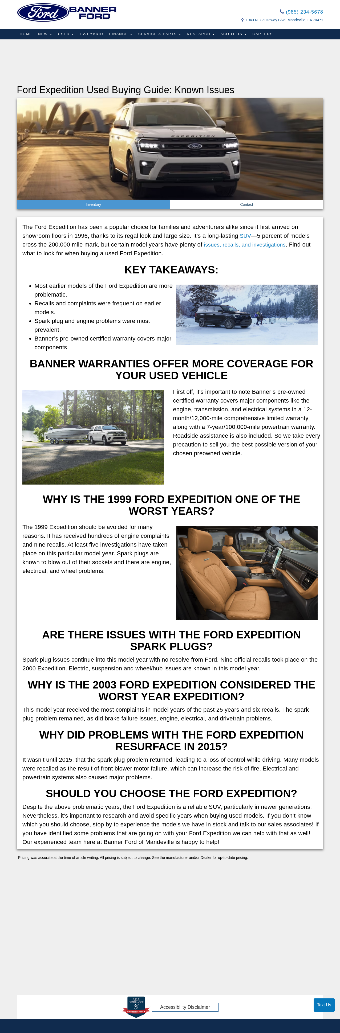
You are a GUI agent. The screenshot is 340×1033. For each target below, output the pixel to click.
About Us (237, 35)
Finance (123, 35)
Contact (246, 205)
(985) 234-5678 (300, 12)
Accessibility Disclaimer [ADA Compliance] (185, 1007)
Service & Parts (162, 35)
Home (26, 35)
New (46, 35)
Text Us (324, 1005)
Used (67, 35)
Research (204, 35)
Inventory (93, 205)
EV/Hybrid (93, 35)
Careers (267, 35)
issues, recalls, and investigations (248, 245)
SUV (246, 236)
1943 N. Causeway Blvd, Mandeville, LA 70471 (284, 21)
